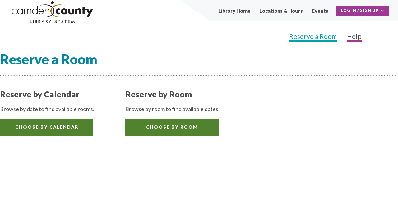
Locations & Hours (281, 11)
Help (354, 36)
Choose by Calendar (46, 127)
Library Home (234, 11)
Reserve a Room (313, 36)
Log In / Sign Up (360, 10)
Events (320, 11)
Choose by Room (172, 127)
